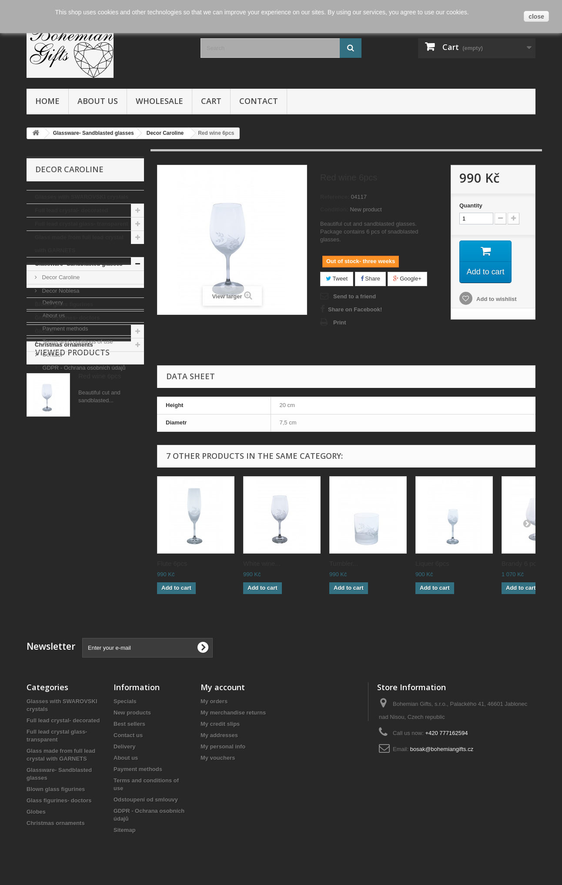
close (536, 16)
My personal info (223, 746)
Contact (258, 101)
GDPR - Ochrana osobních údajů (83, 466)
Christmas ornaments (64, 344)
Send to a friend (354, 296)
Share (370, 278)
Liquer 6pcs (432, 563)
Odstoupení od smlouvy (146, 799)
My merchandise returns (233, 712)
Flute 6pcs (172, 563)
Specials (125, 701)
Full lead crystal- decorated (71, 210)
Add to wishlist (496, 299)
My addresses (219, 735)
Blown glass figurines (64, 304)
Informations (66, 378)
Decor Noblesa (60, 290)
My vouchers (218, 758)
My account (223, 687)
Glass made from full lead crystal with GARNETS (79, 244)
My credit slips (220, 724)
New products (132, 712)
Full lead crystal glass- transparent (81, 223)
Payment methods (64, 427)
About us (97, 101)
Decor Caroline (60, 277)
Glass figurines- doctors (67, 317)
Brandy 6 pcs (521, 563)
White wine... (262, 563)
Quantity (470, 205)
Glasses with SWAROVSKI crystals (81, 197)
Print (339, 322)
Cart (211, 101)
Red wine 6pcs (99, 523)
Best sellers (129, 724)
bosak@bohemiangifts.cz (441, 749)
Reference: (334, 197)
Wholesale (159, 101)
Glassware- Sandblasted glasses (79, 263)
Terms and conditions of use (77, 440)
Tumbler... (343, 563)
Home (47, 101)
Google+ (407, 278)
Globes (44, 331)
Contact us (128, 735)
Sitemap (125, 830)
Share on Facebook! (355, 309)
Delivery (52, 401)
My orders (214, 701)
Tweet (337, 278)
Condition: (334, 209)
